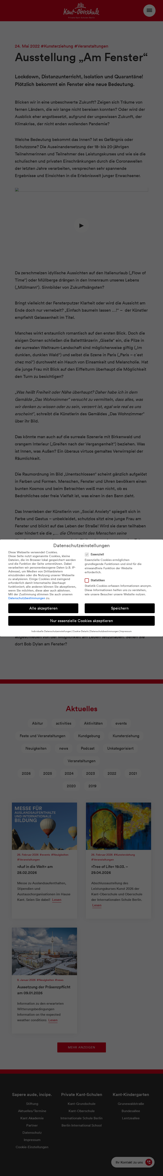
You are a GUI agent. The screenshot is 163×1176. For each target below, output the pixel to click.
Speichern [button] (120, 608)
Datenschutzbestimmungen (26, 598)
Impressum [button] (126, 631)
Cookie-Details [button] (81, 631)
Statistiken (96, 580)
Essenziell (96, 554)
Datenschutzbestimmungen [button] (104, 631)
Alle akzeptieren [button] (43, 608)
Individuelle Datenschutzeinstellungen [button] (51, 631)
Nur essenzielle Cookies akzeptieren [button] (81, 620)
